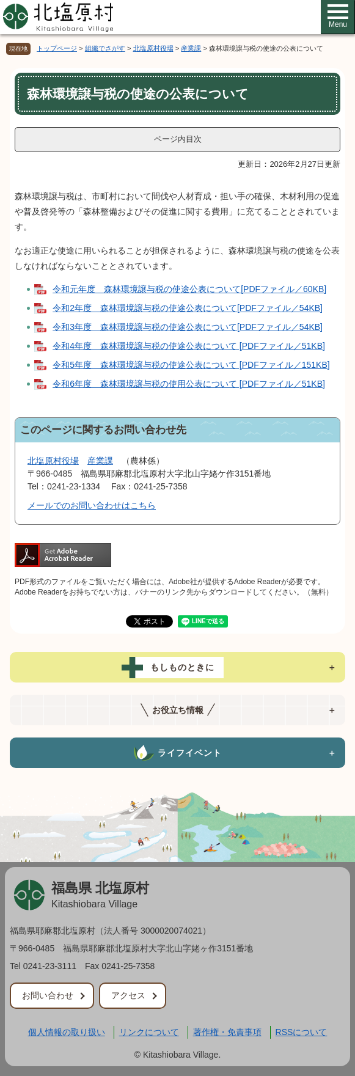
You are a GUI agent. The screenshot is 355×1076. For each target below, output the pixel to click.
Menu (338, 16)
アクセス (128, 995)
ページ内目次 (178, 139)
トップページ (57, 48)
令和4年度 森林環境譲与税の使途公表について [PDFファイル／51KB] (189, 346)
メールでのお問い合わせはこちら (91, 505)
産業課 (191, 48)
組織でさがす (105, 48)
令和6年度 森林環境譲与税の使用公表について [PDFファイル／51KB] (189, 384)
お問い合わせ (47, 995)
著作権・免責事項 (227, 1032)
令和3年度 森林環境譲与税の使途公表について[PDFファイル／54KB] (188, 327)
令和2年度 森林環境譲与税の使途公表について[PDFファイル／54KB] (188, 308)
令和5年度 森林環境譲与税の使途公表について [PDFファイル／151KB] (191, 365)
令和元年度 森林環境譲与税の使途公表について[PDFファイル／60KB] (189, 289)
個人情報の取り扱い (66, 1032)
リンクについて (149, 1032)
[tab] (177, 667)
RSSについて (302, 1032)
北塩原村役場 (153, 48)
